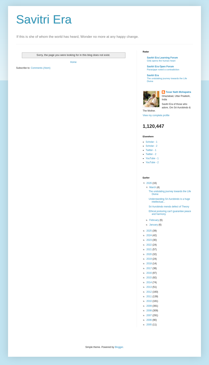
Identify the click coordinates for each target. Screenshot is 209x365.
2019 (150, 258)
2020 (150, 254)
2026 (150, 183)
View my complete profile (156, 115)
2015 (150, 277)
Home (73, 62)
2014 (150, 282)
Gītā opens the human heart (161, 60)
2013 (150, 287)
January (154, 224)
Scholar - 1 (151, 141)
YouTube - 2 (152, 162)
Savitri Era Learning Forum (162, 57)
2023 (150, 240)
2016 (150, 273)
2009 (150, 306)
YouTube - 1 (152, 158)
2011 (150, 296)
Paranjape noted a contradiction (163, 69)
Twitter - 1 (151, 150)
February (154, 220)
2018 (150, 263)
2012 (150, 291)
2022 (150, 244)
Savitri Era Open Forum (160, 66)
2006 (150, 320)
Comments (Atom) (40, 68)
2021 (150, 249)
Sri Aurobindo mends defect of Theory (169, 206)
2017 (150, 268)
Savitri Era (44, 19)
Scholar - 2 (151, 146)
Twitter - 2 (151, 154)
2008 (150, 310)
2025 (150, 230)
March (153, 187)
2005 (150, 324)
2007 (150, 315)
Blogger (119, 347)
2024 (150, 235)
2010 (150, 301)
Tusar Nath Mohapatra (178, 92)
